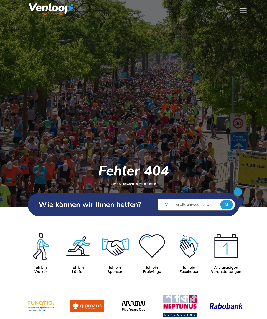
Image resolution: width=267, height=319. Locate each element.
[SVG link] (243, 10)
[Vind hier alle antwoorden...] (196, 205)
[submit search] (226, 204)
